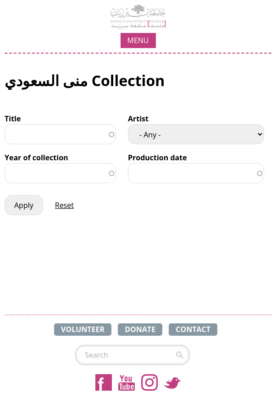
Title (13, 119)
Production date (157, 158)
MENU (138, 40)
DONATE (140, 329)
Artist (138, 119)
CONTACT (193, 329)
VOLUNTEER (83, 329)
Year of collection (36, 158)
